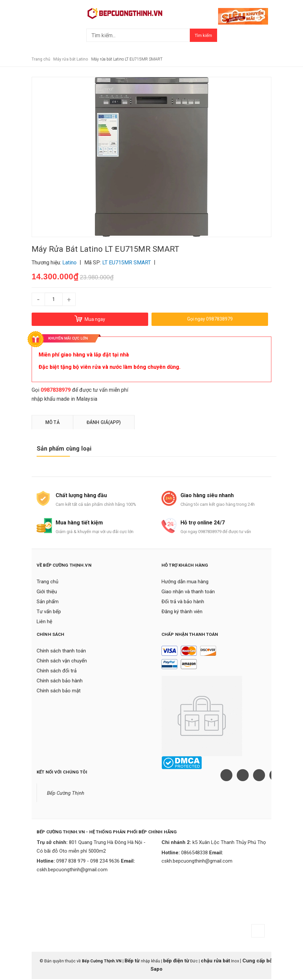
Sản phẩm (48, 602)
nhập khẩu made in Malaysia (64, 399)
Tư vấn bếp (49, 612)
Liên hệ (44, 622)
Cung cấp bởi (257, 961)
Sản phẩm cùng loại (64, 448)
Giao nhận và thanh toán (188, 592)
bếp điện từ (176, 961)
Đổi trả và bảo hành (182, 602)
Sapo (156, 969)
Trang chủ (47, 582)
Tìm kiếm (203, 35)
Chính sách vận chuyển (62, 661)
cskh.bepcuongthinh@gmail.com (72, 870)
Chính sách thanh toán (61, 651)
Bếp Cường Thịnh (65, 793)
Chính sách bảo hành (60, 681)
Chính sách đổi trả (57, 671)
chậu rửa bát (215, 961)
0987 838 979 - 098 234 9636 (88, 861)
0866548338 (194, 853)
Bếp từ (133, 961)
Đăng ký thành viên (181, 612)
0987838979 (56, 390)
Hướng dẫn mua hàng (184, 582)
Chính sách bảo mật (59, 691)
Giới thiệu (47, 592)
